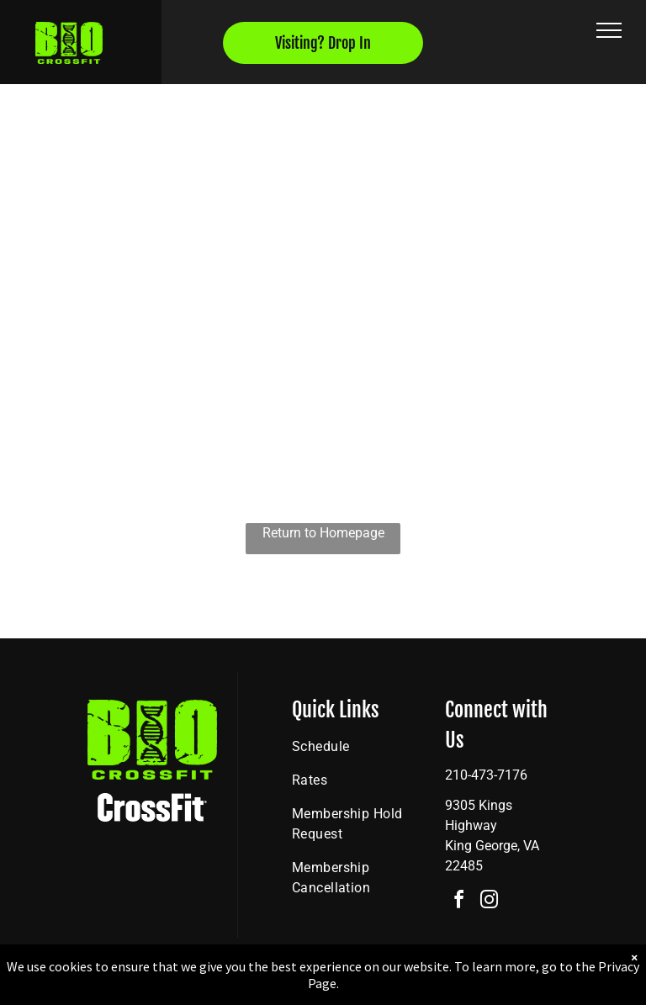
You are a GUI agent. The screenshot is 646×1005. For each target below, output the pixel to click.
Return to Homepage (323, 533)
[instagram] (488, 902)
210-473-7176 (486, 775)
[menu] (609, 30)
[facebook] (458, 902)
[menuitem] (352, 747)
